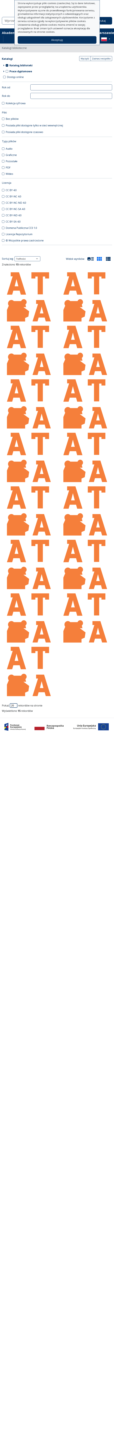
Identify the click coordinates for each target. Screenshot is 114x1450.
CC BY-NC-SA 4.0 (15, 209)
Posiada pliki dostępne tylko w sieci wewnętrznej (34, 125)
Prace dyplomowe (20, 71)
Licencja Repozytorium (19, 234)
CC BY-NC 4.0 (13, 196)
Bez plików (12, 119)
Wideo (9, 174)
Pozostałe (11, 161)
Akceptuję (57, 40)
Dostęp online (15, 77)
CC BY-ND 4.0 (14, 215)
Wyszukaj (100, 20)
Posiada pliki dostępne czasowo (24, 132)
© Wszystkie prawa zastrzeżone (25, 240)
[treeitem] (57, 65)
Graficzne (11, 155)
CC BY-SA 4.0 (13, 221)
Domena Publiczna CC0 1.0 (21, 228)
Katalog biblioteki (21, 65)
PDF (8, 167)
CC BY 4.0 (11, 190)
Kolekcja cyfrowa (15, 103)
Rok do (6, 96)
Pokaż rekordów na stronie (22, 705)
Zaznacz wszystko (101, 58)
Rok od (6, 87)
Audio (9, 148)
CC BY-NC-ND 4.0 (16, 202)
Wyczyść (85, 58)
